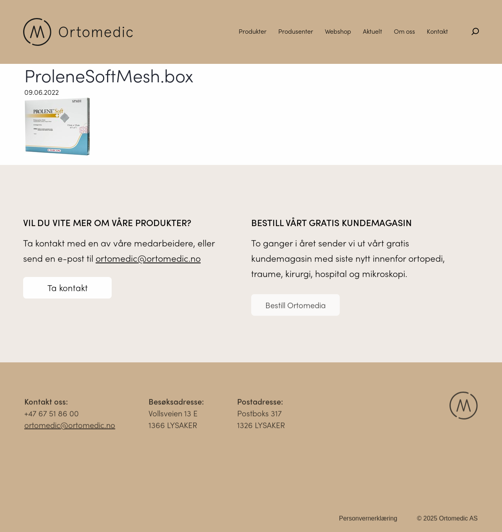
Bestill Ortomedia (295, 307)
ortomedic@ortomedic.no (148, 258)
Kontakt (437, 31)
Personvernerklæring (368, 520)
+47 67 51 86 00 (51, 415)
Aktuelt (372, 31)
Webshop (338, 31)
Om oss (404, 31)
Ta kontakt (67, 288)
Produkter (252, 31)
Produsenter (295, 31)
